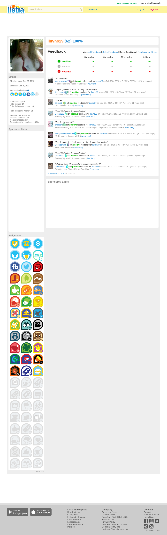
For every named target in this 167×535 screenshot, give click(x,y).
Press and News (109, 512)
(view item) (91, 84)
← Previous (53, 173)
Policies (71, 527)
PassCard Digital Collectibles (115, 517)
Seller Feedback (110, 52)
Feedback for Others (147, 52)
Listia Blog (148, 517)
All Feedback (94, 52)
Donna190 (59, 114)
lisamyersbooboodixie (64, 133)
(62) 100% (74, 41)
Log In (140, 9)
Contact (147, 512)
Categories (72, 514)
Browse (93, 9)
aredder (58, 125)
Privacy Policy (108, 522)
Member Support (151, 514)
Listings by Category (77, 517)
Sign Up (154, 9)
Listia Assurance (75, 524)
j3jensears (59, 92)
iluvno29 (99, 81)
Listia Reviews (108, 514)
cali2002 (58, 103)
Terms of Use (108, 519)
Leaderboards (73, 522)
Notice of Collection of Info (114, 524)
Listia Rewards (74, 519)
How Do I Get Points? (127, 3)
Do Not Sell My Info (111, 527)
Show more (40, 471)
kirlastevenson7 (61, 81)
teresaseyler (60, 167)
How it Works (73, 512)
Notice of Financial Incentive (115, 529)
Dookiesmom (60, 145)
